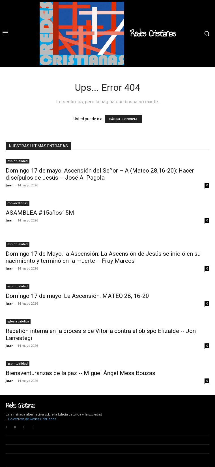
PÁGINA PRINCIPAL (123, 119)
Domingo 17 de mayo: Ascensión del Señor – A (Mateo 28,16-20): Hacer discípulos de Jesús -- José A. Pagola (100, 174)
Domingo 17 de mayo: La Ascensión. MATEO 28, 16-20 (77, 295)
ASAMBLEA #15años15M (40, 212)
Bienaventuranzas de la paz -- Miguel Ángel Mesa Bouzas (80, 373)
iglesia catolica (18, 321)
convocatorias (17, 203)
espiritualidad (17, 161)
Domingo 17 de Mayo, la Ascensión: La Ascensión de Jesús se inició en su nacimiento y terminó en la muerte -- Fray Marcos (103, 257)
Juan (10, 185)
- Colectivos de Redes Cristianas (31, 419)
